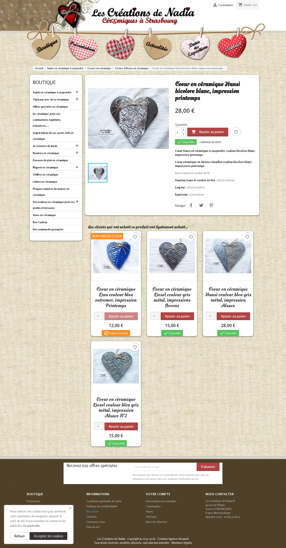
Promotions (34, 501)
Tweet (201, 205)
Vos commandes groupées (48, 229)
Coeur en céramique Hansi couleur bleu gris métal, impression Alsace (228, 297)
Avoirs (149, 511)
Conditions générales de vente (104, 501)
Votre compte (158, 494)
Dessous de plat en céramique (50, 160)
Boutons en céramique (46, 153)
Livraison (91, 516)
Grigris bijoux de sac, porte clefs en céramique (53, 135)
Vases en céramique (44, 215)
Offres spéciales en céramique (50, 106)
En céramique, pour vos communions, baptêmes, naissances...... (47, 119)
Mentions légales (181, 543)
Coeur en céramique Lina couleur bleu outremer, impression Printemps (116, 297)
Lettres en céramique (45, 181)
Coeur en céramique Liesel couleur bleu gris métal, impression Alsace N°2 (116, 407)
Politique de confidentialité (101, 506)
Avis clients (92, 511)
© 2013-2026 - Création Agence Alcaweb (164, 539)
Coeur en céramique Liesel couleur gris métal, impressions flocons (172, 297)
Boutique (44, 82)
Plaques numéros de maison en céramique (51, 191)
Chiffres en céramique (45, 174)
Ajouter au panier (207, 132)
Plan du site (93, 527)
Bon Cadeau (40, 222)
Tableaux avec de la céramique (51, 99)
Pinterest (211, 205)
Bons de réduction (156, 521)
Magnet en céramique (45, 167)
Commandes (153, 506)
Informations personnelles (161, 501)
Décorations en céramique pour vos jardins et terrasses (54, 204)
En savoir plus (31, 526)
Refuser (19, 536)
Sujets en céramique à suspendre (52, 92)
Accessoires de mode (45, 146)
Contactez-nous (95, 521)
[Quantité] (178, 132)
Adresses (151, 516)
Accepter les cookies (48, 536)
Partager (191, 205)
